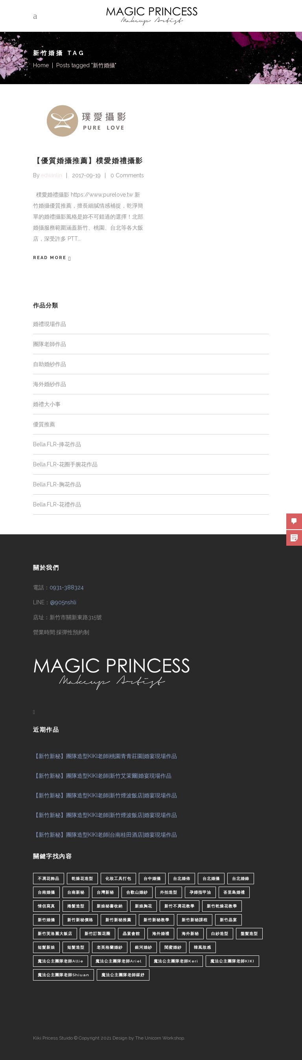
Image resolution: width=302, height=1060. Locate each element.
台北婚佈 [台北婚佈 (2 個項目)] (181, 878)
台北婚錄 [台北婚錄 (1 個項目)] (240, 878)
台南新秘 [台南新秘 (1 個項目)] (76, 892)
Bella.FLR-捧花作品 (57, 444)
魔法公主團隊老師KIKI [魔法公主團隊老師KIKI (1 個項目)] (232, 961)
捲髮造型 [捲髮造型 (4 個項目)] (76, 906)
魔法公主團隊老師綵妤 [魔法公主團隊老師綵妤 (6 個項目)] (123, 975)
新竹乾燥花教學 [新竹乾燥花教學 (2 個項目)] (222, 906)
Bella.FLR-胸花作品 (57, 484)
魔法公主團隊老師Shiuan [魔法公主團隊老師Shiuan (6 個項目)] (63, 975)
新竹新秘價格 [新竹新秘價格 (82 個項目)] (80, 920)
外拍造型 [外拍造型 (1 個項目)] (168, 892)
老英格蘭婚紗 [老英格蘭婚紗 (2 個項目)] (110, 947)
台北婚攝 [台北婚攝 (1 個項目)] (211, 878)
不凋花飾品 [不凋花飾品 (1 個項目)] (48, 878)
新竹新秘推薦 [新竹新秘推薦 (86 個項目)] (118, 920)
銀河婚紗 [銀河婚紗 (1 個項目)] (143, 947)
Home (41, 65)
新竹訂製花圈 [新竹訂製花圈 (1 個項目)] (97, 933)
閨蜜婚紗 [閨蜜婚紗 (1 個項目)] (173, 947)
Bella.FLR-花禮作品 (57, 504)
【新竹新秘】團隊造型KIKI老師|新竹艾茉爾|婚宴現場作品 (102, 776)
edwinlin (51, 175)
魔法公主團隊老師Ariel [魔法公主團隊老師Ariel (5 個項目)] (119, 961)
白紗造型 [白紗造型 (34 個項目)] (219, 933)
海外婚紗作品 (49, 384)
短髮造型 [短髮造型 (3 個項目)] (76, 947)
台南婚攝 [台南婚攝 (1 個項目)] (46, 892)
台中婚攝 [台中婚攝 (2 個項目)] (152, 878)
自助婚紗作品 (49, 364)
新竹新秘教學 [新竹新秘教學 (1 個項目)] (156, 920)
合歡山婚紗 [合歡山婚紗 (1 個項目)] (137, 892)
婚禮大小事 (47, 404)
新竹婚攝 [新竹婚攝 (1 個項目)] (46, 920)
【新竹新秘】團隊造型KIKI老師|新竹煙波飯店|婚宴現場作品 (105, 795)
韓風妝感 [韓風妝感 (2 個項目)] (202, 947)
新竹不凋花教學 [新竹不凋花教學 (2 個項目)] (179, 906)
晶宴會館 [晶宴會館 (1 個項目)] (131, 933)
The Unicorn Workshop (159, 1038)
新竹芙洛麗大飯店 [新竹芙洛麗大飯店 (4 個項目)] (55, 933)
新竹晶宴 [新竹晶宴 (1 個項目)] (228, 920)
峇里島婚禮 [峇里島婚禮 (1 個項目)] (234, 892)
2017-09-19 (86, 175)
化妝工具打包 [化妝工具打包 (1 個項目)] (118, 878)
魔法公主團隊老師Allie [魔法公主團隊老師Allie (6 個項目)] (60, 961)
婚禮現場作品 (49, 324)
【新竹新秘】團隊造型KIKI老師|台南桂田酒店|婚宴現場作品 (105, 835)
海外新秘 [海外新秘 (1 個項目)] (190, 933)
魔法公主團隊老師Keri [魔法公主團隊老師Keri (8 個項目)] (176, 961)
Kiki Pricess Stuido (53, 1038)
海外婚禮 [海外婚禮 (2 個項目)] (160, 933)
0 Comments (127, 175)
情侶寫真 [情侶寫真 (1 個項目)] (46, 906)
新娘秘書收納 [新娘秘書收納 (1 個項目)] (110, 906)
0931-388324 (67, 587)
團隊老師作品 (49, 344)
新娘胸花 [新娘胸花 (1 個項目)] (143, 906)
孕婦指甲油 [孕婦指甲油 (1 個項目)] (200, 892)
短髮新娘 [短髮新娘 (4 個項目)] (46, 947)
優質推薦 (44, 424)
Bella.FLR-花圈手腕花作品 (65, 464)
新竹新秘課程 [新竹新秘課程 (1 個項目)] (195, 920)
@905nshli (63, 602)
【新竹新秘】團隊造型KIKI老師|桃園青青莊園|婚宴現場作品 (105, 756)
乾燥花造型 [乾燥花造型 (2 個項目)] (82, 878)
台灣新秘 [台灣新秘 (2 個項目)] (105, 892)
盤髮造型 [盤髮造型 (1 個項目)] (249, 933)
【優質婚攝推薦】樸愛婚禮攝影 (88, 160)
